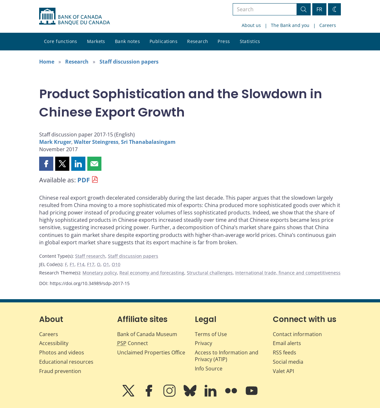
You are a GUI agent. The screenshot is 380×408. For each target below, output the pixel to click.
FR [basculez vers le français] (319, 9)
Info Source (208, 368)
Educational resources (66, 361)
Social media (288, 361)
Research (197, 41)
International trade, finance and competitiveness (288, 273)
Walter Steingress (96, 141)
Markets (96, 41)
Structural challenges (210, 273)
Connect (132, 343)
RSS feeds (284, 352)
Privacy (203, 343)
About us (251, 25)
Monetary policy (99, 273)
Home (46, 61)
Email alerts (287, 343)
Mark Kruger (55, 141)
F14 (80, 264)
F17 (90, 264)
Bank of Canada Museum (147, 334)
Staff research (90, 256)
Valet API (283, 371)
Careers (327, 25)
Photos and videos (61, 352)
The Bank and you (290, 25)
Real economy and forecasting (151, 273)
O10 (116, 264)
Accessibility (53, 343)
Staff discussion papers (129, 61)
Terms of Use (211, 334)
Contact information (297, 334)
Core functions (60, 41)
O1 (106, 264)
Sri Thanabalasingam (148, 141)
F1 (72, 264)
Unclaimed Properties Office (151, 352)
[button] (46, 164)
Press (224, 41)
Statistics (250, 41)
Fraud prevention (60, 371)
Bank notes (127, 41)
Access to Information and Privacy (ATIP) (226, 356)
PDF (83, 180)
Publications (163, 41)
